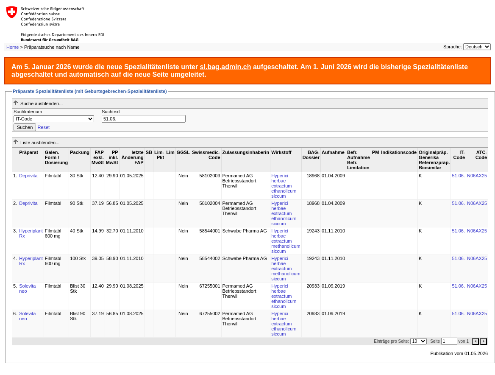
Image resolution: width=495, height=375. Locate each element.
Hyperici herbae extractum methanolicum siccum (285, 241)
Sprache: (452, 46)
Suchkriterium (28, 111)
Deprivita (28, 175)
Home (12, 47)
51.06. (458, 175)
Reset (43, 127)
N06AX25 (477, 175)
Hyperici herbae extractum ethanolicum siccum (283, 186)
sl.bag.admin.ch (225, 66)
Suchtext (111, 111)
